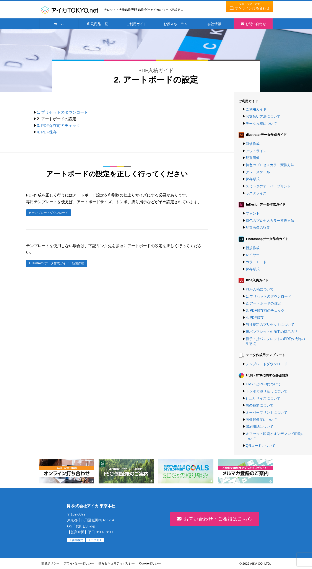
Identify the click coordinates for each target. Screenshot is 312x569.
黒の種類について (259, 405)
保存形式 (253, 179)
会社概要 (77, 540)
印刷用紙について (259, 426)
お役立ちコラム (175, 24)
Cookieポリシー (150, 563)
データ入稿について (261, 123)
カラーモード (256, 262)
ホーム (59, 24)
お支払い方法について (263, 116)
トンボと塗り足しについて (266, 391)
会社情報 (214, 24)
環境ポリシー (50, 563)
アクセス (96, 540)
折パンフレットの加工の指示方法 (272, 332)
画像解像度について (261, 419)
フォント (253, 213)
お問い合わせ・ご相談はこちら (218, 519)
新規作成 (253, 144)
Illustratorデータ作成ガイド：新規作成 (58, 263)
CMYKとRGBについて (263, 384)
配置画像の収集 (258, 227)
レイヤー (253, 255)
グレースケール (258, 172)
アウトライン (256, 151)
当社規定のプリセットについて (270, 324)
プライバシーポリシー (79, 563)
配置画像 (253, 158)
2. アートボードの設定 (263, 303)
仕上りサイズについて (263, 398)
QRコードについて (260, 445)
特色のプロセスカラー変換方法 (270, 165)
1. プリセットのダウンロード (62, 112)
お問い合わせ (255, 24)
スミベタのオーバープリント (268, 186)
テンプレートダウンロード (50, 212)
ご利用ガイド (136, 24)
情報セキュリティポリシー (116, 563)
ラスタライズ (256, 193)
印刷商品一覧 (97, 24)
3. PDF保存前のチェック (58, 125)
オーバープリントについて (266, 412)
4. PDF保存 (47, 132)
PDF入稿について (259, 289)
